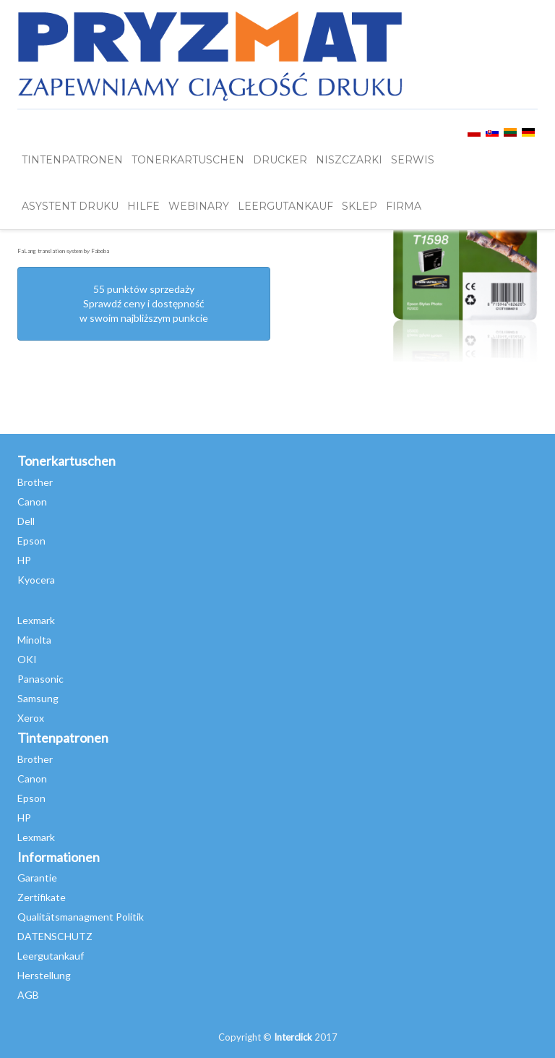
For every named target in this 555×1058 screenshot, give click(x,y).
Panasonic (40, 679)
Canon (32, 501)
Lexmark (36, 620)
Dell (26, 521)
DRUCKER (280, 159)
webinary (198, 206)
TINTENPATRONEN (72, 159)
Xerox (30, 718)
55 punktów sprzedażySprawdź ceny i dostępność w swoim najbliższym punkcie (143, 303)
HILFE (143, 206)
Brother (35, 482)
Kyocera (36, 579)
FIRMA (403, 206)
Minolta (34, 639)
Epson (31, 540)
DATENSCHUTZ (54, 936)
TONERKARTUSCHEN (188, 159)
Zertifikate (41, 897)
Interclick (293, 1037)
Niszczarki (349, 159)
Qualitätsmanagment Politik (80, 916)
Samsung (38, 698)
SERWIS (412, 159)
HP (24, 560)
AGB (28, 995)
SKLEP (359, 206)
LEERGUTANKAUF (285, 206)
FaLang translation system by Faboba (63, 251)
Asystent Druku (70, 206)
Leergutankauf (50, 956)
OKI (27, 659)
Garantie (37, 877)
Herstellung (44, 975)
